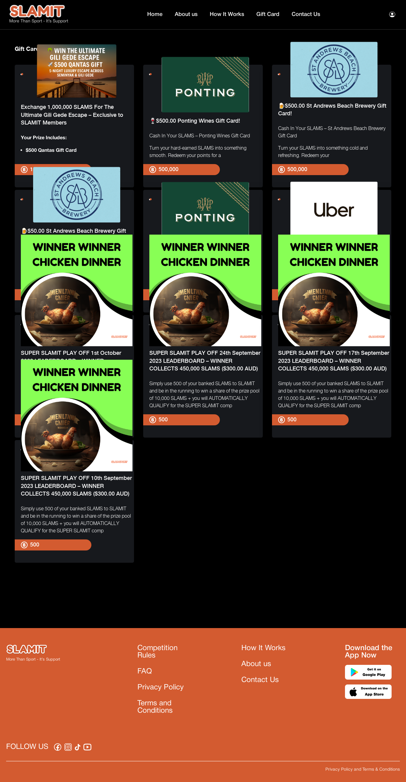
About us (186, 14)
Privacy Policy (160, 687)
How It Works (227, 14)
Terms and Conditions (155, 707)
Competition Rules (157, 652)
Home (155, 14)
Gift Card (267, 14)
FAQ (144, 671)
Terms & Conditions (381, 770)
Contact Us (306, 14)
